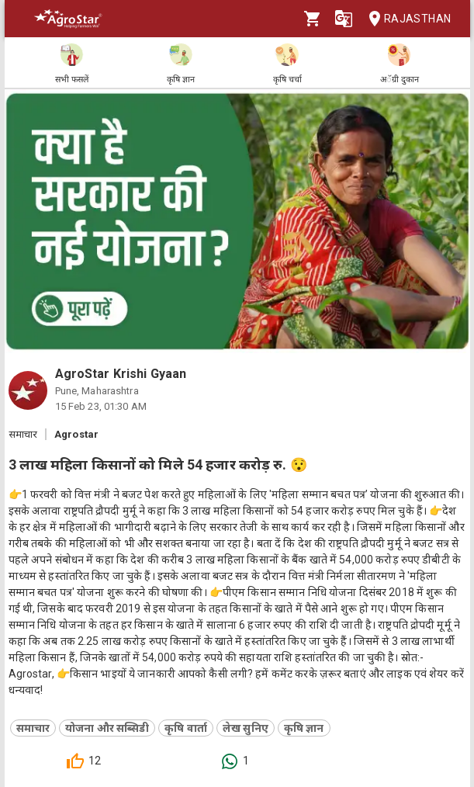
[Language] (343, 18)
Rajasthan (405, 19)
